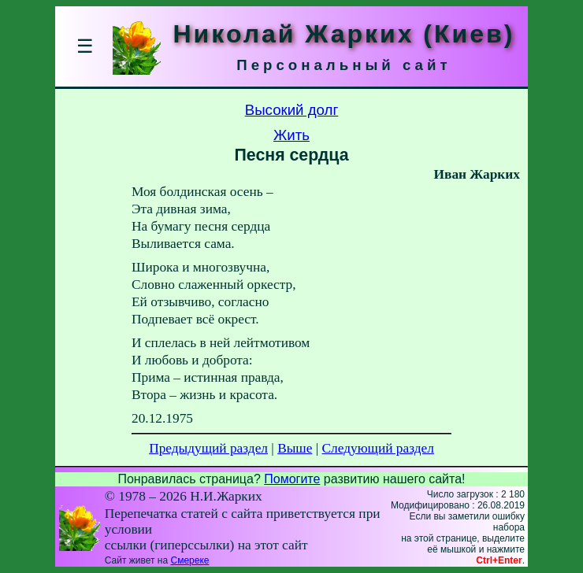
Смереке (189, 560)
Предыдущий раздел (208, 448)
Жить (291, 135)
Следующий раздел (378, 448)
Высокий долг (292, 110)
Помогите (292, 479)
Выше (294, 448)
